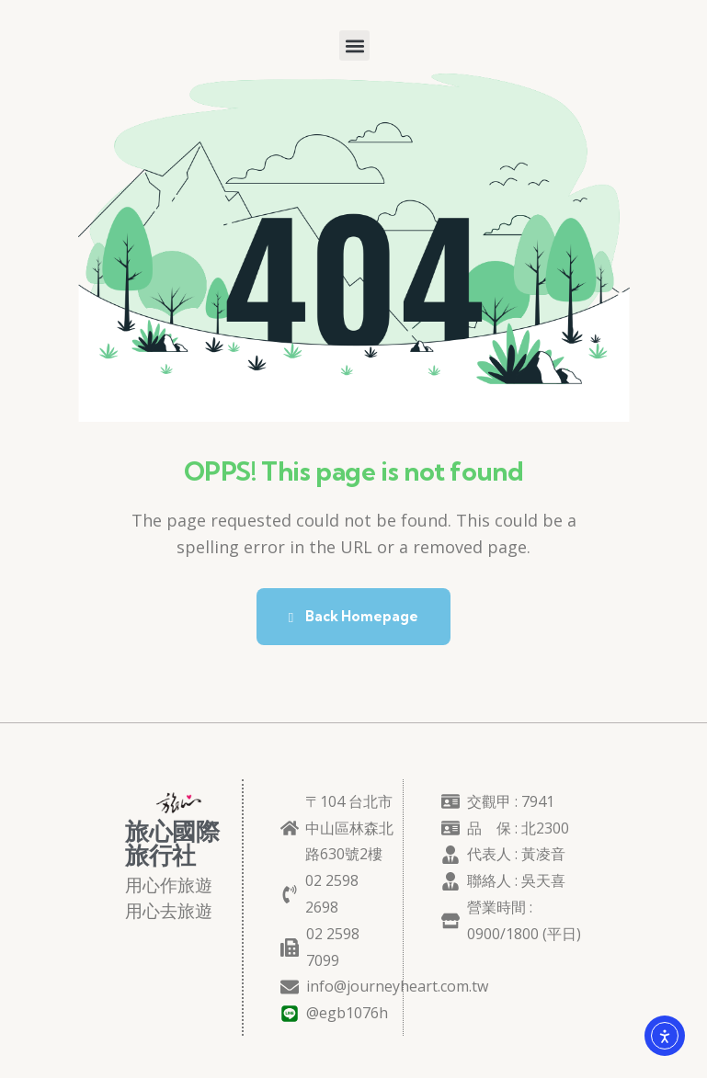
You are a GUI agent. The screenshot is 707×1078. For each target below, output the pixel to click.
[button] (354, 45)
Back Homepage (353, 616)
